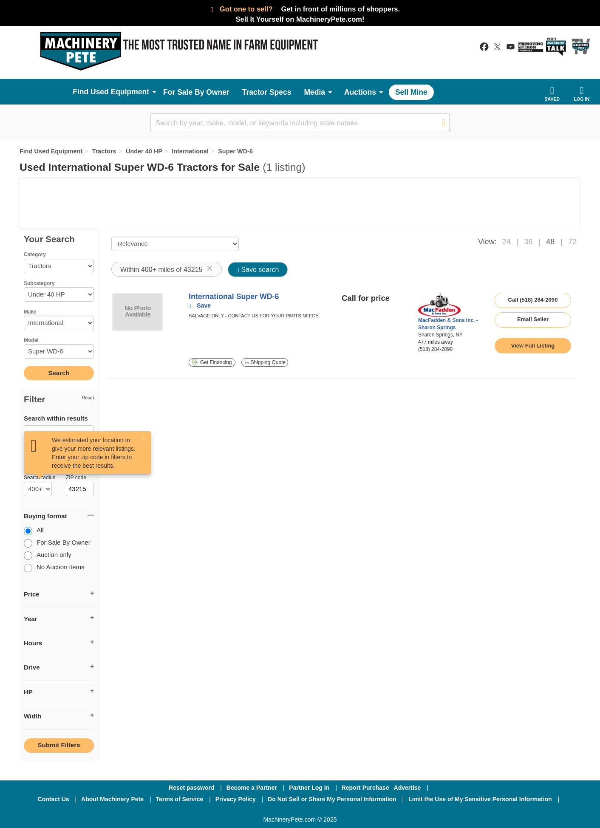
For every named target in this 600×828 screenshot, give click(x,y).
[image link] (137, 312)
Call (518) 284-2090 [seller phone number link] (533, 300)
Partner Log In (309, 787)
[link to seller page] (439, 305)
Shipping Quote (265, 362)
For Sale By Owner (196, 92)
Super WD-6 (235, 151)
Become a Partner (251, 787)
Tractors (104, 151)
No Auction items (54, 567)
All (34, 530)
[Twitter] (301, 810)
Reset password (191, 787)
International (190, 151)
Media (314, 92)
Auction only (47, 555)
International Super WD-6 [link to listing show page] (234, 296)
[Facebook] (255, 810)
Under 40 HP (144, 151)
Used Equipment (120, 92)
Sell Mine (411, 92)
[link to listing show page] (533, 345)
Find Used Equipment (51, 151)
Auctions (360, 92)
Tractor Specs (267, 92)
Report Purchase (365, 787)
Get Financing (212, 362)
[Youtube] (344, 810)
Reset (88, 397)
